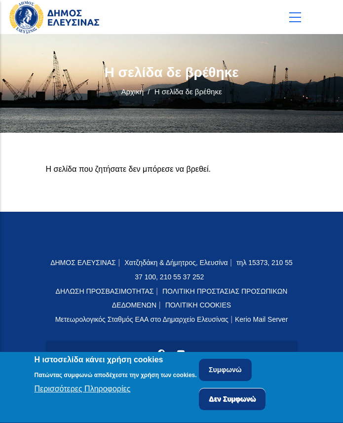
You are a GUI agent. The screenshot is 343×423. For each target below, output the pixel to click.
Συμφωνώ (225, 372)
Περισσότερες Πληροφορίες (83, 390)
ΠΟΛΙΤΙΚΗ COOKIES (198, 305)
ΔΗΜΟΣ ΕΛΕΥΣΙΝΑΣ (83, 263)
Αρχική (132, 91)
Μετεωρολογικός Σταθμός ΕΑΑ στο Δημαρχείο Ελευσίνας (142, 319)
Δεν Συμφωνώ (232, 401)
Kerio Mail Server (261, 319)
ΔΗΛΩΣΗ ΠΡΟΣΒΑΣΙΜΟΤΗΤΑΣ (105, 291)
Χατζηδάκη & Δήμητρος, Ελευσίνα (176, 263)
